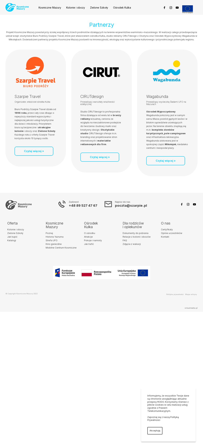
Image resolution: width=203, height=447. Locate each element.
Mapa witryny (191, 294)
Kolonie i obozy (75, 7)
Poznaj (49, 233)
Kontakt (165, 236)
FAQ (125, 240)
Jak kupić (12, 236)
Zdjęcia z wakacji (132, 244)
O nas (165, 223)
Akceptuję (155, 430)
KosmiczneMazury (54, 225)
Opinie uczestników (171, 233)
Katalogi (11, 240)
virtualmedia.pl (191, 308)
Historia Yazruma (54, 236)
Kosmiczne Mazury (50, 7)
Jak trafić (89, 244)
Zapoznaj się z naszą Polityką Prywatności (163, 419)
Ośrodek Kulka (122, 7)
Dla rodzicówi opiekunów (133, 225)
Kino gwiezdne (54, 244)
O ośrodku (89, 233)
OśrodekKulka (91, 225)
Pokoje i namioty (93, 240)
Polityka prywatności (175, 294)
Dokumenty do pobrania (135, 233)
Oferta (12, 223)
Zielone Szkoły (99, 7)
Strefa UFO (51, 240)
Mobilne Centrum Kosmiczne (61, 247)
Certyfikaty (167, 229)
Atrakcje (88, 236)
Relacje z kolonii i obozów (137, 236)
